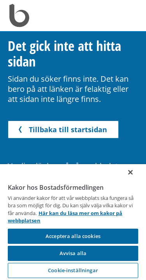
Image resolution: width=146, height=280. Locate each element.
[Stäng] (136, 178)
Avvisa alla (73, 253)
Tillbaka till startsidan (61, 129)
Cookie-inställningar (73, 270)
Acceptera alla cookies (73, 236)
